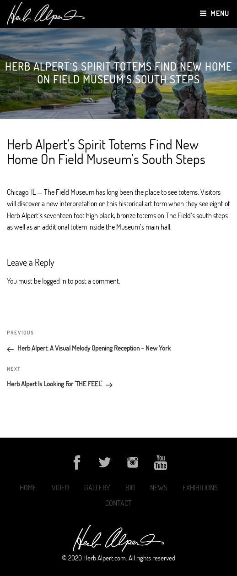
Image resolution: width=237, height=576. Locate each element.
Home (28, 487)
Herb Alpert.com (104, 558)
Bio (130, 487)
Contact (118, 503)
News (158, 487)
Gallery (97, 487)
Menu (214, 13)
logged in (54, 280)
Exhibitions (200, 487)
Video (60, 487)
